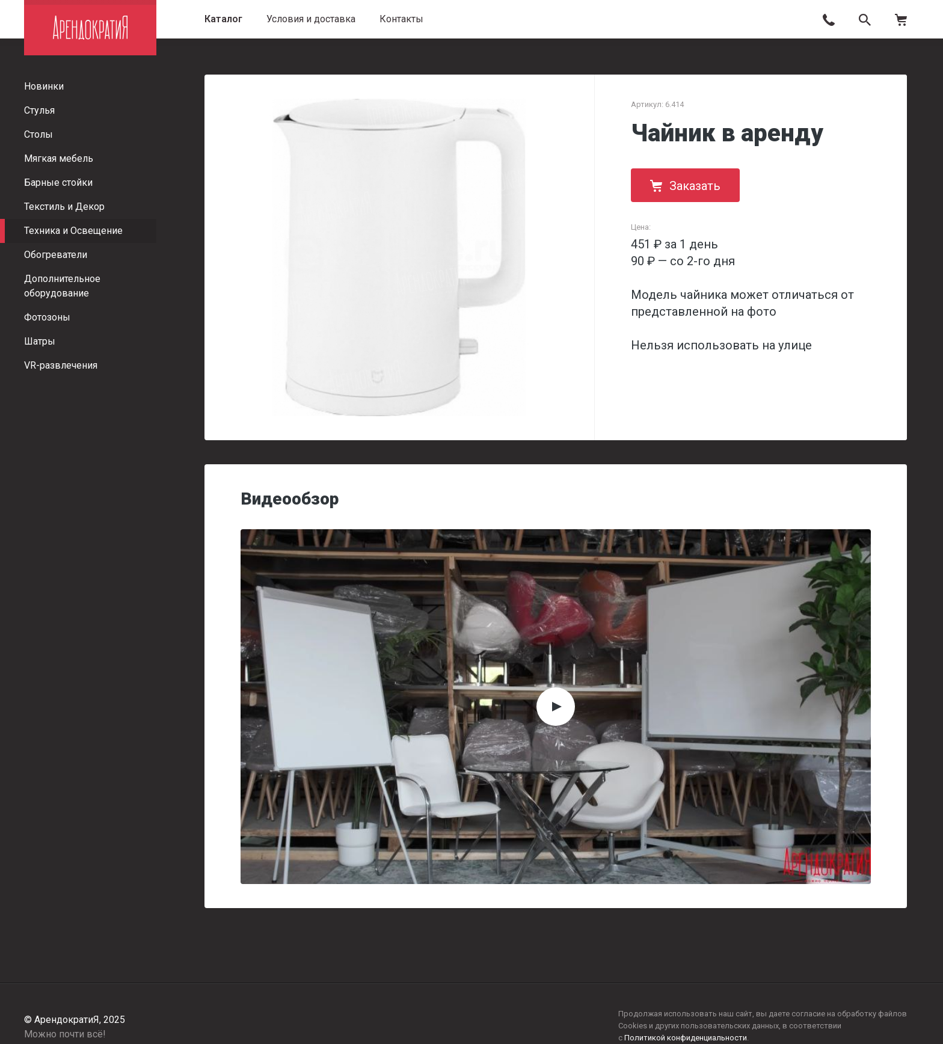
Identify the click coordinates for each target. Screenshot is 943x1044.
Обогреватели (55, 254)
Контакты (401, 19)
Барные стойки (58, 182)
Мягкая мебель (58, 158)
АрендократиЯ (90, 27)
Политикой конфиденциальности (685, 1037)
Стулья (39, 110)
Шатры (39, 341)
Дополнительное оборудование (62, 286)
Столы (38, 134)
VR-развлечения (60, 365)
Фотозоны (47, 317)
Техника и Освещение (73, 230)
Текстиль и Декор (64, 206)
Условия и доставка (310, 19)
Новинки (44, 86)
